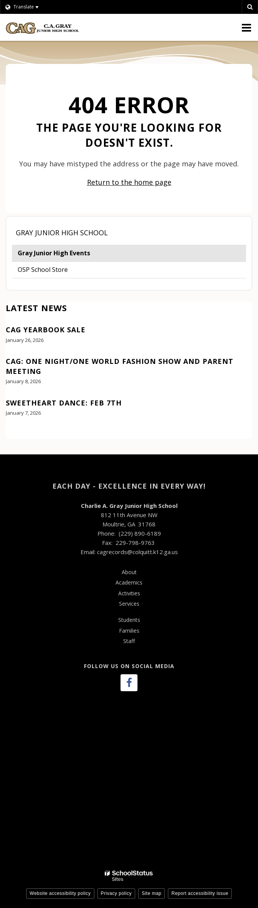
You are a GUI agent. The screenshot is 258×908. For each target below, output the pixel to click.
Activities (129, 593)
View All (17, 434)
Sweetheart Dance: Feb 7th (64, 402)
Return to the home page (129, 182)
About (129, 572)
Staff (129, 641)
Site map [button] (151, 893)
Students (129, 619)
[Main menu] (246, 27)
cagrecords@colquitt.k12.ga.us (137, 552)
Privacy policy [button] (116, 893)
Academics (129, 582)
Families (129, 630)
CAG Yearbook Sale (45, 329)
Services (129, 603)
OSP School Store (43, 269)
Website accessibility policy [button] (60, 893)
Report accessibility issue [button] (199, 893)
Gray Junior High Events (54, 253)
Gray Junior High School (62, 232)
